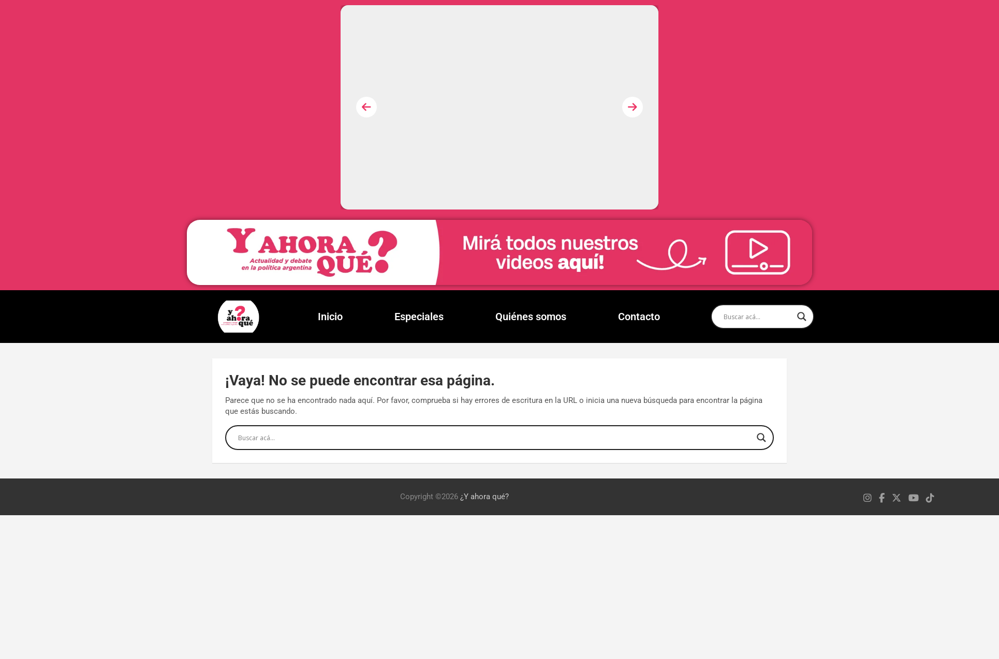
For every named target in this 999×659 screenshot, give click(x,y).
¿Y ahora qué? (484, 496)
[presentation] (366, 107)
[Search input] (758, 316)
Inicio (330, 316)
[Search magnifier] (802, 316)
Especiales (419, 316)
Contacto (639, 316)
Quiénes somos (530, 316)
